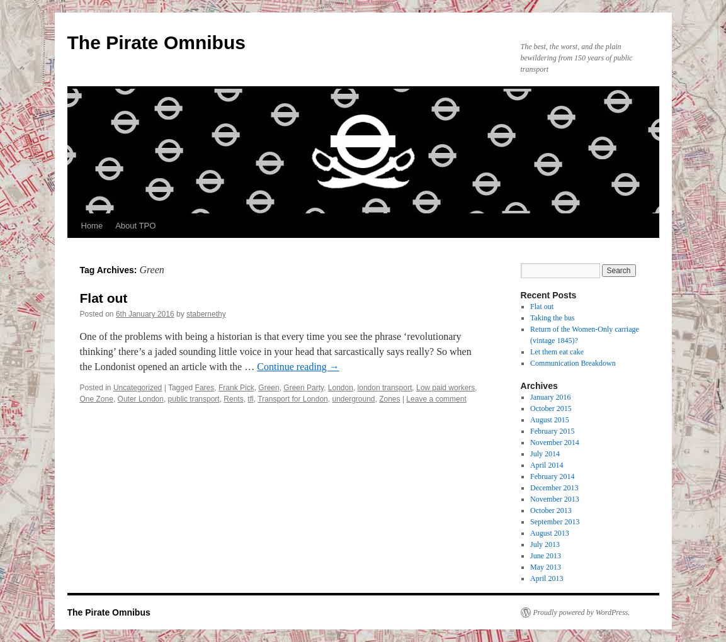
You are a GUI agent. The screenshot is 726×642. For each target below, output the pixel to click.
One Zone (96, 399)
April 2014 (546, 465)
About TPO (135, 225)
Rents (233, 399)
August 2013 (549, 533)
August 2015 (549, 419)
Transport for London (293, 399)
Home (92, 225)
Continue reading (298, 366)
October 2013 (551, 510)
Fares (205, 387)
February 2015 (552, 431)
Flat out (104, 298)
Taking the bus (552, 317)
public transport (194, 399)
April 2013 (546, 578)
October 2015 (551, 408)
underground (353, 399)
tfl (250, 399)
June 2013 (545, 555)
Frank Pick (236, 387)
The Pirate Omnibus (156, 42)
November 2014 (554, 442)
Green (268, 387)
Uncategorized (137, 387)
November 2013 (554, 499)
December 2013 (554, 487)
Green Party (303, 387)
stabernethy (206, 314)
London (340, 387)
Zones (389, 399)
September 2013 (554, 521)
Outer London (141, 399)
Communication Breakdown (573, 363)
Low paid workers (445, 387)
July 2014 (545, 453)
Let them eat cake (557, 351)
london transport (385, 387)
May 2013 (545, 567)
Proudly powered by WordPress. (581, 612)
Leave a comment (436, 399)
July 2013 (545, 544)
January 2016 (550, 397)
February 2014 (552, 476)
